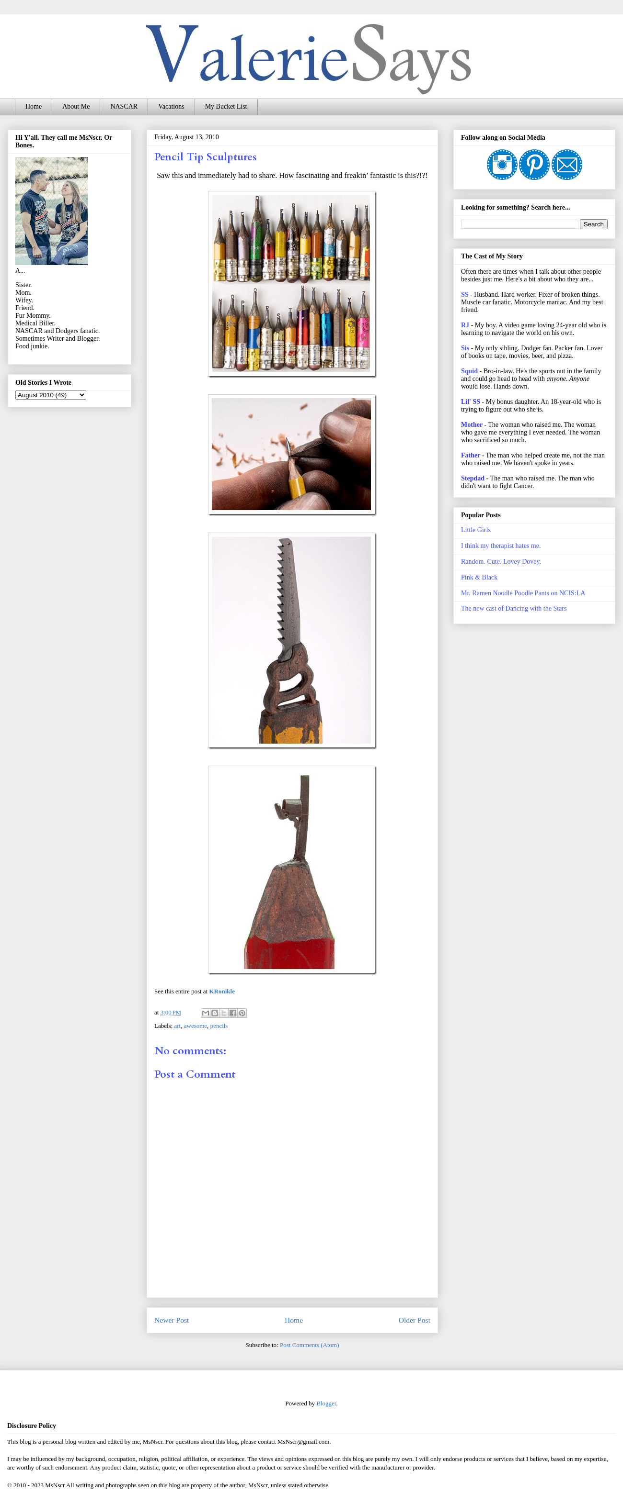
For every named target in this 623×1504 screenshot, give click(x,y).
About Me (76, 106)
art (177, 1025)
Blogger (326, 1403)
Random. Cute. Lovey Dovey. (501, 561)
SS (465, 294)
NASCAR (124, 106)
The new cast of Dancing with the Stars (513, 608)
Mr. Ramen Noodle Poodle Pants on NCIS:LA (523, 593)
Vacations (171, 106)
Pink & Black (479, 577)
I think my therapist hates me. (501, 545)
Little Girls (476, 530)
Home (33, 106)
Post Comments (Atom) (309, 1344)
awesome (195, 1025)
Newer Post (171, 1320)
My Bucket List (226, 106)
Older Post (414, 1320)
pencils (219, 1025)
